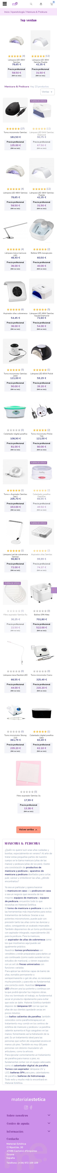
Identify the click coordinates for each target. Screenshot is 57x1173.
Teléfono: (22, 1162)
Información (28, 1131)
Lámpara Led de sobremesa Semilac (15, 554)
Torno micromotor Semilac (15, 132)
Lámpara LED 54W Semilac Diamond (41, 132)
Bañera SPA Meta (41, 615)
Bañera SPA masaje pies (41, 253)
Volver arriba (28, 830)
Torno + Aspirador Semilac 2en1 (15, 494)
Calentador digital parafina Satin (41, 735)
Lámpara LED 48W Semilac (16, 60)
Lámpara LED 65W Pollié (41, 374)
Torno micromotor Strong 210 (15, 735)
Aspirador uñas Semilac (41, 554)
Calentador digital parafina (15, 434)
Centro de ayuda (28, 1123)
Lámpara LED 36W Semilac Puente (40, 60)
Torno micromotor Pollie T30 (41, 434)
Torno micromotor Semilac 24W (15, 374)
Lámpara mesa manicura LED (15, 253)
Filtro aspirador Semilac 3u (28, 796)
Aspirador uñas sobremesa (15, 313)
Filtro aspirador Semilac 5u (15, 615)
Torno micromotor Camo (41, 675)
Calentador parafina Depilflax (41, 494)
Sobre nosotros (28, 1115)
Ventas (47, 92)
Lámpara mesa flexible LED (15, 675)
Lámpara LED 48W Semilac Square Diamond (41, 313)
